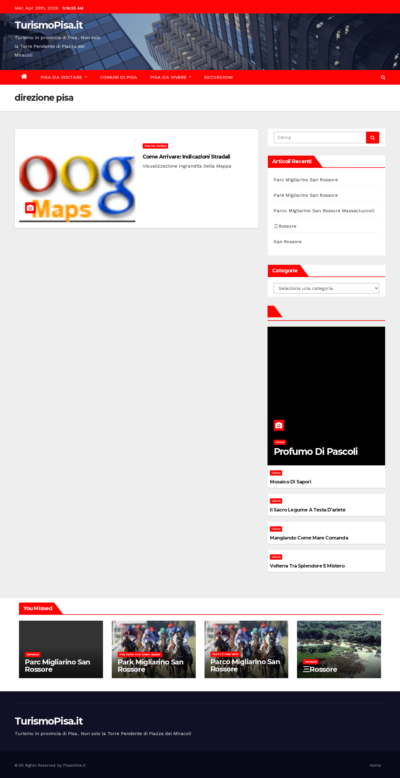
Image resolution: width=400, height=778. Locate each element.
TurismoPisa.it (49, 25)
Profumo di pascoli (316, 451)
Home (375, 765)
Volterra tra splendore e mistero (307, 566)
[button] (383, 77)
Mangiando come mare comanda (309, 538)
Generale (33, 654)
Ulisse (279, 442)
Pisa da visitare (64, 77)
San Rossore (288, 241)
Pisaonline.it (74, 765)
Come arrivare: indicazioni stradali (186, 157)
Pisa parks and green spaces (139, 654)
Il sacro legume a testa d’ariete (307, 510)
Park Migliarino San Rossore (306, 195)
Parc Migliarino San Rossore (306, 179)
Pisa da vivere (170, 77)
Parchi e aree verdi (225, 654)
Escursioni (218, 77)
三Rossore (285, 226)
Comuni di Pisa (118, 77)
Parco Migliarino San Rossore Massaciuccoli (324, 210)
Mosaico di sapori (290, 482)
